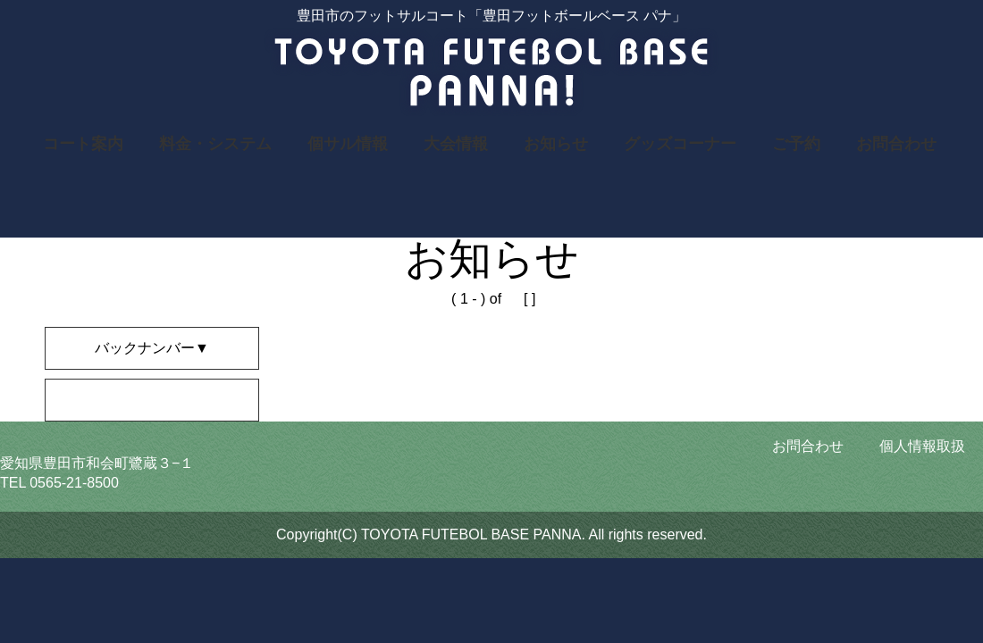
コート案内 (83, 144)
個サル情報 (347, 144)
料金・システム (215, 144)
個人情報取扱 (922, 446)
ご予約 (796, 144)
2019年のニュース (118, 399)
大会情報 (456, 144)
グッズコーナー (680, 144)
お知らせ (556, 144)
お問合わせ (896, 144)
